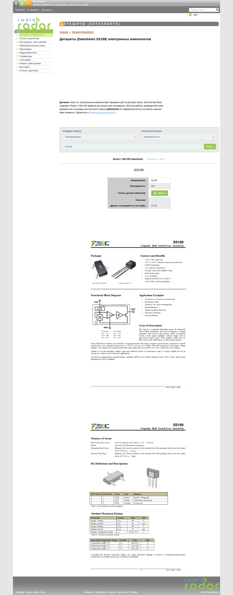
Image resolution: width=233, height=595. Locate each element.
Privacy (133, 592)
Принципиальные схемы (32, 45)
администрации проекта (102, 112)
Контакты (47, 9)
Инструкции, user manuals (32, 42)
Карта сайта (33, 592)
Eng (43, 592)
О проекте (33, 9)
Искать (210, 146)
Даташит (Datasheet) (83, 32)
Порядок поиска (71, 131)
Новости (20, 9)
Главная (64, 32)
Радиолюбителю (28, 52)
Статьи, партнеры (28, 70)
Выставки (24, 67)
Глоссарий (24, 60)
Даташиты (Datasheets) (31, 35)
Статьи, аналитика (29, 38)
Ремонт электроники (30, 63)
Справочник (25, 56)
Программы (25, 49)
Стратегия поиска (151, 131)
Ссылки (112, 592)
